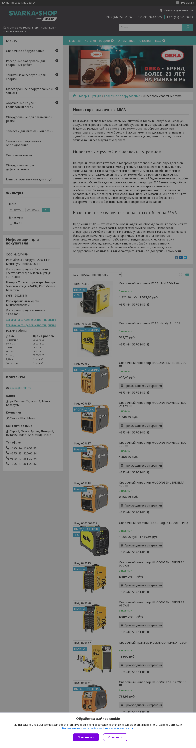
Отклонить (115, 737)
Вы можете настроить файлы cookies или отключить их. (96, 728)
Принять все (86, 737)
